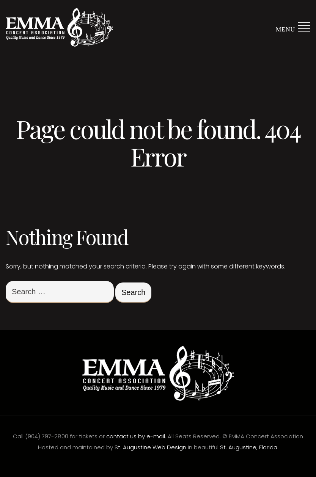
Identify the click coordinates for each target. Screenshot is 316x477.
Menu (293, 26)
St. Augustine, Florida (248, 447)
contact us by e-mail (135, 436)
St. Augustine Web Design (150, 447)
